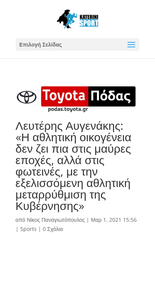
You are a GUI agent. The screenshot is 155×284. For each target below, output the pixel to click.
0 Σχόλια (53, 228)
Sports (28, 228)
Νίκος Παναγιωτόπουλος (56, 219)
